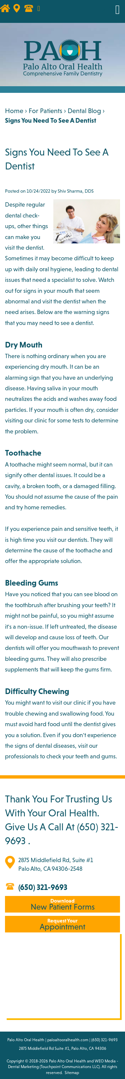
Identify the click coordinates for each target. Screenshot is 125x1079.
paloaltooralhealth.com (67, 1040)
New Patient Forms (62, 904)
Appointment (62, 924)
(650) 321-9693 (42, 887)
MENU (109, 9)
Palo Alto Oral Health (67, 1061)
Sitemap (72, 1072)
